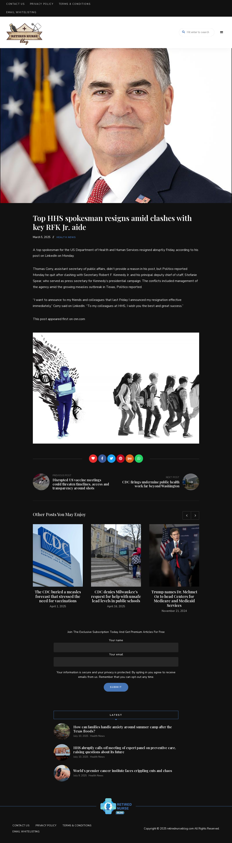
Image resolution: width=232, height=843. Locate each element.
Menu (221, 32)
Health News (66, 237)
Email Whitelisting (21, 12)
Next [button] (195, 515)
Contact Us (15, 4)
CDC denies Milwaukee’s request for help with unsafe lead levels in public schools (116, 596)
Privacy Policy (42, 4)
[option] (58, 566)
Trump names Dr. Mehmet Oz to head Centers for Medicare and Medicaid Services (174, 598)
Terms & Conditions (75, 4)
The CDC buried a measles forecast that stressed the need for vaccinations (58, 596)
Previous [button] (187, 515)
